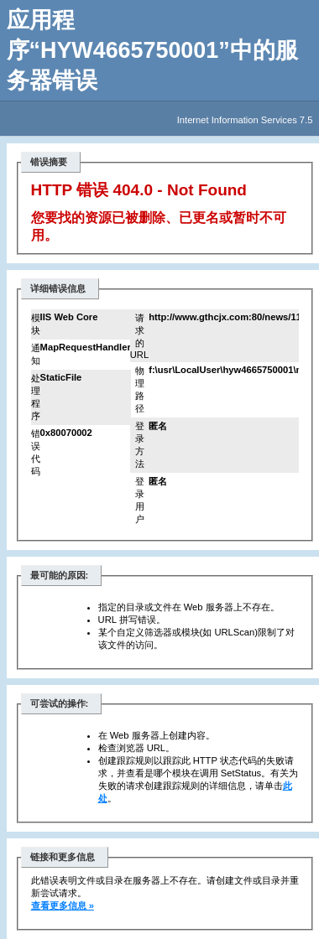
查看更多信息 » (62, 905)
